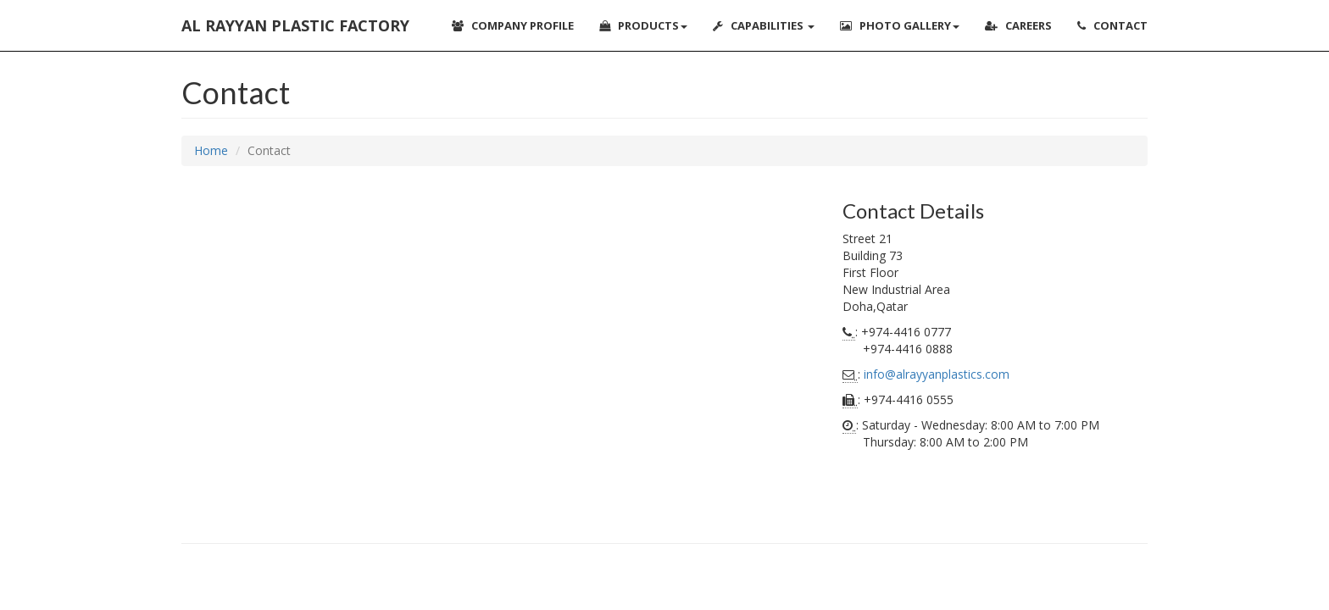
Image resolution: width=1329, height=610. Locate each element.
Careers (1018, 25)
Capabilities (764, 25)
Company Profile (513, 25)
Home (211, 150)
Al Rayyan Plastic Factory (295, 25)
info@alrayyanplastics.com (936, 374)
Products (643, 25)
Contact (1112, 25)
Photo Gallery (899, 25)
